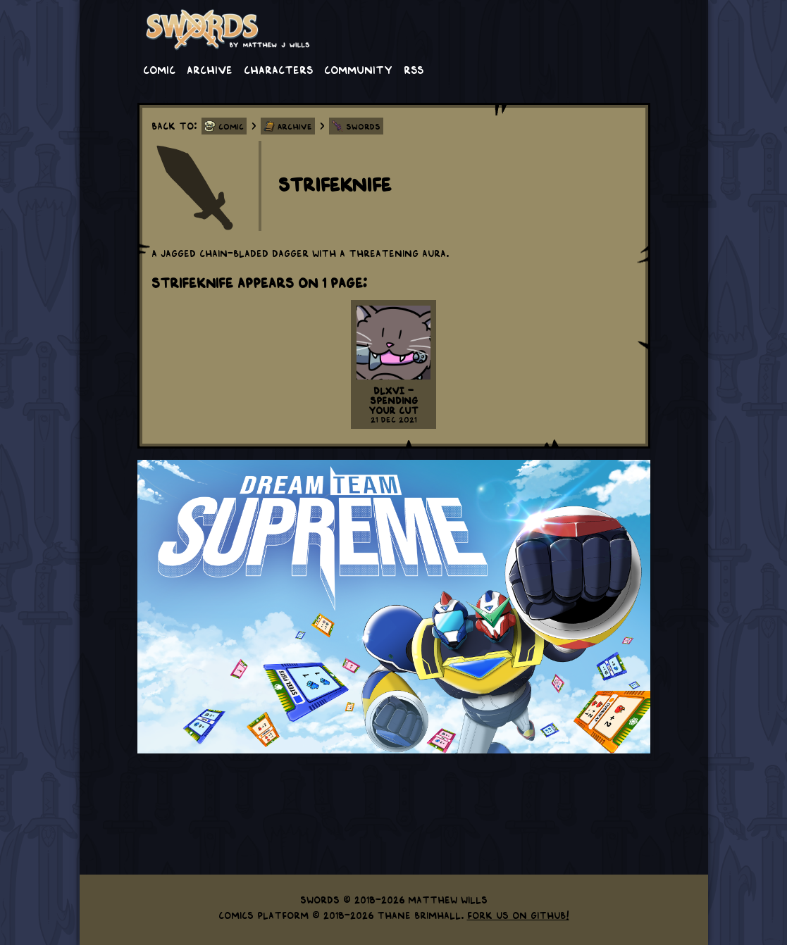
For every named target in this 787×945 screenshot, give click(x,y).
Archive (210, 69)
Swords (363, 126)
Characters (278, 69)
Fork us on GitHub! (518, 915)
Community (358, 69)
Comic (159, 69)
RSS (413, 69)
